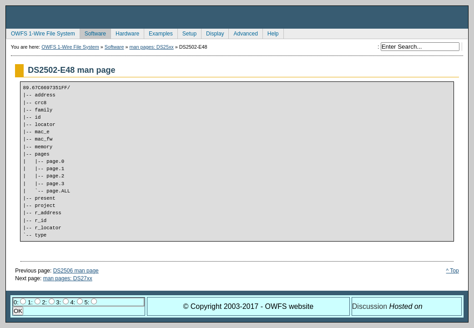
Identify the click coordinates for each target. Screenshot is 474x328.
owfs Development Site (237, 17)
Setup (187, 33)
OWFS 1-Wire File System (40, 33)
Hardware (125, 33)
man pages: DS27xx (67, 278)
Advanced (242, 33)
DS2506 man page (76, 270)
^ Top (452, 270)
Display (212, 33)
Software (93, 33)
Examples (158, 33)
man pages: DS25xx (151, 47)
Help (270, 33)
